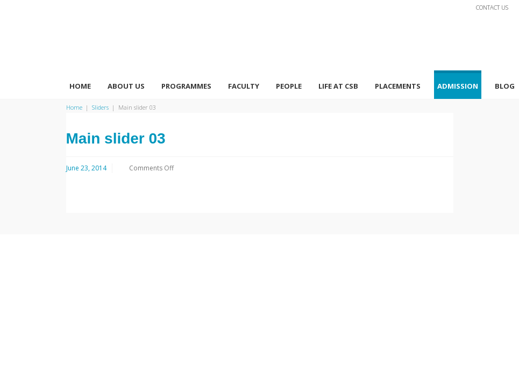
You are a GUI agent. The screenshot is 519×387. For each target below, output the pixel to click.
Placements (398, 86)
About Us (126, 86)
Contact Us (492, 7)
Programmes (186, 86)
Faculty (243, 86)
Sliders (100, 107)
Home (80, 86)
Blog (505, 86)
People (289, 86)
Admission (457, 86)
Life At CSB (338, 86)
